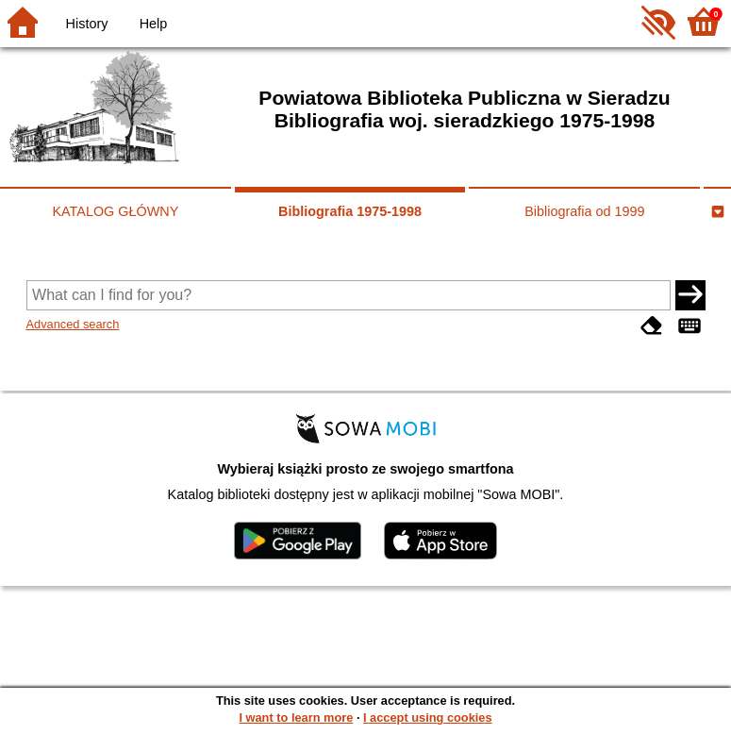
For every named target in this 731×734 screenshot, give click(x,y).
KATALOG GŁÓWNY (115, 211)
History (87, 23)
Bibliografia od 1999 (584, 211)
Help (154, 23)
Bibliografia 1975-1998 (350, 211)
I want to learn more (296, 717)
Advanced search (73, 324)
